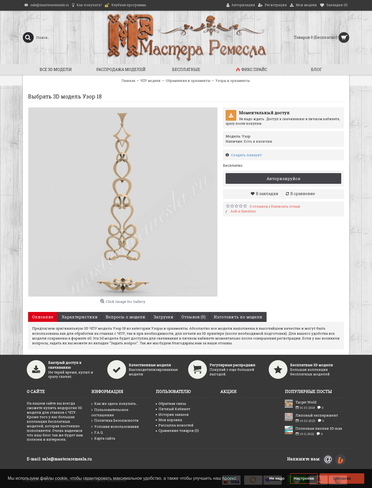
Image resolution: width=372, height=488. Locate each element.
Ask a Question (243, 211)
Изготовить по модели (237, 316)
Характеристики (79, 316)
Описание (42, 316)
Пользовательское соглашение (109, 412)
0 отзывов (259, 206)
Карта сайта (103, 438)
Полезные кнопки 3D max (318, 428)
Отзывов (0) (193, 316)
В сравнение (302, 193)
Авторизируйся (283, 178)
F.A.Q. (97, 432)
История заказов (172, 414)
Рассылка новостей (174, 425)
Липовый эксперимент (316, 415)
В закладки (267, 193)
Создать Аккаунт (246, 154)
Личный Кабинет (173, 408)
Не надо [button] (276, 478)
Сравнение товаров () (177, 430)
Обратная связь (171, 403)
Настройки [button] (304, 478)
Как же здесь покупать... (114, 403)
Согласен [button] (342, 478)
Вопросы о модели (125, 316)
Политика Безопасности (115, 420)
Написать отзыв (285, 206)
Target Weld (305, 402)
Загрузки (163, 316)
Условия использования (115, 426)
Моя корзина (169, 419)
